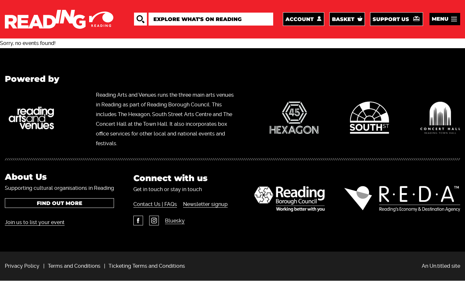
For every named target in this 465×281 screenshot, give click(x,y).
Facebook (138, 220)
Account (299, 19)
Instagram (154, 220)
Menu (440, 19)
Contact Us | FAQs (155, 204)
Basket (343, 19)
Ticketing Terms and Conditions (146, 266)
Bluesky (175, 221)
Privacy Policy (22, 266)
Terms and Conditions (74, 266)
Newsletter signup (205, 204)
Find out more (59, 203)
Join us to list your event (35, 222)
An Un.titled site (441, 266)
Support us (391, 19)
